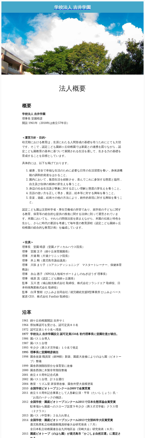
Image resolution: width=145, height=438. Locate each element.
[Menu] (7, 7)
